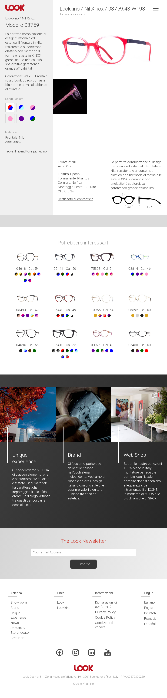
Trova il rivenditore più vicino (26, 151)
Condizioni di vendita (104, 625)
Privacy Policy (105, 612)
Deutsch (150, 613)
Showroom (19, 602)
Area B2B (17, 638)
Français (150, 619)
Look (60, 602)
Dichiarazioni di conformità (106, 604)
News (15, 623)
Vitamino (88, 683)
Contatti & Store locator (20, 630)
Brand (15, 608)
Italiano (149, 602)
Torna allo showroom (73, 14)
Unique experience (18, 615)
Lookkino (64, 608)
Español (150, 624)
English (149, 608)
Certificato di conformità (75, 199)
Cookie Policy (105, 617)
